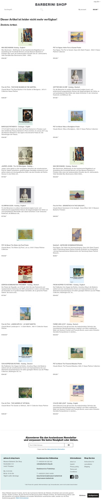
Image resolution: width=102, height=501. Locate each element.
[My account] (81, 10)
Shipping (87, 466)
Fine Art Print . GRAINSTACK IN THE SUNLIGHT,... (69, 205)
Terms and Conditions (73, 470)
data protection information (56, 449)
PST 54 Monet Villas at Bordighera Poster (66, 126)
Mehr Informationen (22, 498)
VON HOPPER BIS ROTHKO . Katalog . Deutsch (17, 363)
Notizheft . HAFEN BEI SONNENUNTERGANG (68, 245)
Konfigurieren (93, 495)
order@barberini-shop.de (44, 464)
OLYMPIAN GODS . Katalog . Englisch (13, 205)
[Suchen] (41, 9)
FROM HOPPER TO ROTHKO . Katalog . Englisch (69, 285)
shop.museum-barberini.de (45, 478)
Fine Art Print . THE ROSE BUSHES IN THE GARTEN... (19, 87)
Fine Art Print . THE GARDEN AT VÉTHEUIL (15, 403)
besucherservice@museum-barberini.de (49, 476)
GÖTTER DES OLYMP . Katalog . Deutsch (66, 87)
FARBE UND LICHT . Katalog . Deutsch (65, 324)
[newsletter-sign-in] (68, 445)
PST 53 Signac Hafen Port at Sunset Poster (67, 47)
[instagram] (76, 476)
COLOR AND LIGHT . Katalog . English (65, 403)
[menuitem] (23, 9)
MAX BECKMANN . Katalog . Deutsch (65, 166)
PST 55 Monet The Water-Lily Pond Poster (15, 245)
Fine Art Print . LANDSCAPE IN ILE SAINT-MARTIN (18, 324)
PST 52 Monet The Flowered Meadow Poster (67, 363)
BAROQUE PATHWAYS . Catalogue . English (15, 126)
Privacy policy (74, 466)
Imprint (72, 464)
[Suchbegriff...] (23, 9)
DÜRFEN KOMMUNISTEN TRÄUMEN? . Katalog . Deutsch (20, 285)
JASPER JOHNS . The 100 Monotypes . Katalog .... (17, 166)
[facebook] (72, 476)
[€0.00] (93, 10)
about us (73, 461)
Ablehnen (82, 495)
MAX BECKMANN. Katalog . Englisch (13, 47)
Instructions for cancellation (89, 463)
